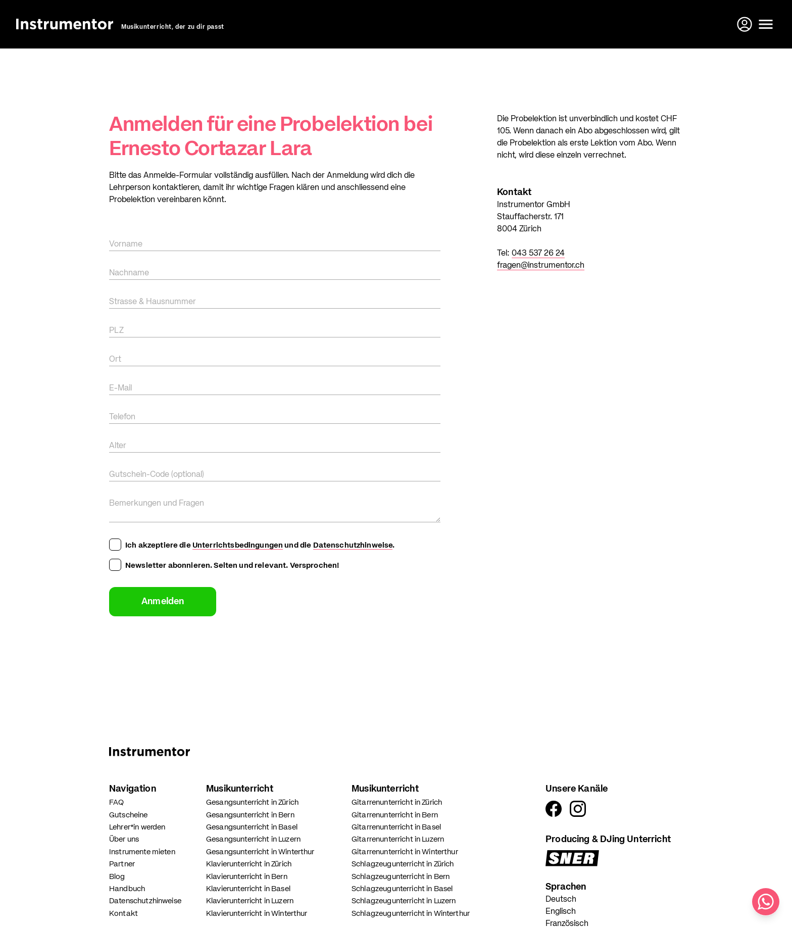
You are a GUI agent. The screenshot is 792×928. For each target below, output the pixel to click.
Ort (115, 360)
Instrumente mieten (142, 852)
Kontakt (123, 913)
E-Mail (120, 388)
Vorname (125, 244)
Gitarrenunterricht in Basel (396, 827)
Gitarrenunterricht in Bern (395, 815)
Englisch (561, 912)
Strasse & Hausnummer (152, 302)
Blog (117, 877)
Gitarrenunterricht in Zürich (397, 802)
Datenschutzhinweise (353, 545)
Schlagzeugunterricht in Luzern (404, 901)
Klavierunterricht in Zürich (248, 864)
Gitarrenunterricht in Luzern (398, 839)
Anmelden (162, 601)
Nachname (129, 273)
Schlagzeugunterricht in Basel (402, 889)
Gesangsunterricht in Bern (250, 815)
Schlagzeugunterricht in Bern (401, 877)
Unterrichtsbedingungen (237, 545)
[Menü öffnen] (766, 24)
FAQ (116, 802)
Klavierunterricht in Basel (248, 889)
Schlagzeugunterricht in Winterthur (411, 913)
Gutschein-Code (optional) (156, 475)
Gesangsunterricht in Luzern (253, 839)
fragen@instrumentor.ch (540, 266)
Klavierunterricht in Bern (246, 877)
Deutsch (561, 900)
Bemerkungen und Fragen (156, 504)
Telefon (122, 417)
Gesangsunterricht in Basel (252, 827)
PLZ (116, 331)
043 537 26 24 (538, 254)
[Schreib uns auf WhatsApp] (766, 902)
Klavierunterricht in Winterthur (257, 913)
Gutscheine (128, 815)
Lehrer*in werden (137, 827)
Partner (122, 864)
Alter (117, 446)
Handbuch (127, 889)
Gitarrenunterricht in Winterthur (405, 852)
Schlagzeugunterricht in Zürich (403, 864)
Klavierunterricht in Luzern (249, 901)
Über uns (124, 839)
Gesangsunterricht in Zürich (252, 802)
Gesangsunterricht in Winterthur (260, 852)
